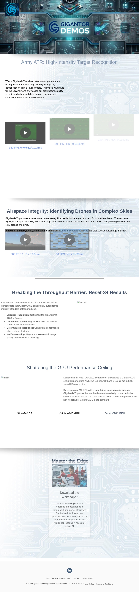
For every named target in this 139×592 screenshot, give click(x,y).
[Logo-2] (12, 10)
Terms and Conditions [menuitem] (104, 584)
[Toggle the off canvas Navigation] (131, 9)
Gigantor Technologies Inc (42, 584)
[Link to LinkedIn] (69, 570)
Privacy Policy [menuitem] (88, 584)
